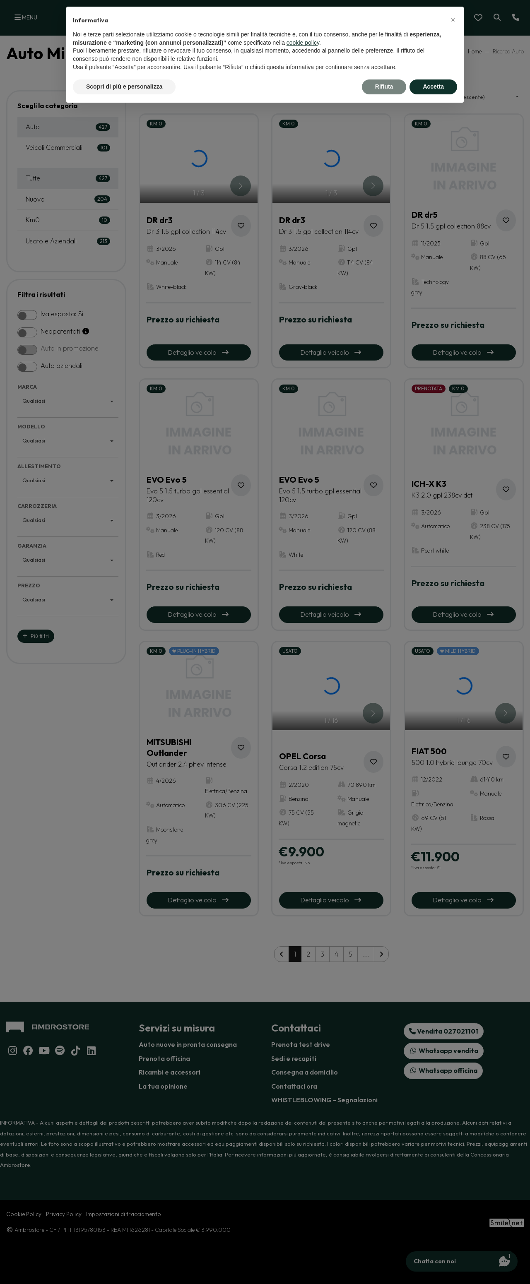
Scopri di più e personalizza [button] (124, 86)
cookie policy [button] (303, 42)
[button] (453, 19)
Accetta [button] (433, 86)
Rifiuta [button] (384, 86)
